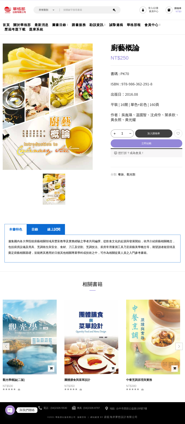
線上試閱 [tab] (53, 229)
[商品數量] (122, 133)
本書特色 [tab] (15, 229)
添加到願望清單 (178, 133)
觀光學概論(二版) (14, 380)
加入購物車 (153, 133)
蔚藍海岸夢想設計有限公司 (121, 417)
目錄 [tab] (34, 229)
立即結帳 (146, 143)
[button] (174, 10)
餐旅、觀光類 (126, 174)
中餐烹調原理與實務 (139, 380)
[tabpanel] (92, 248)
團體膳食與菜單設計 (77, 380)
